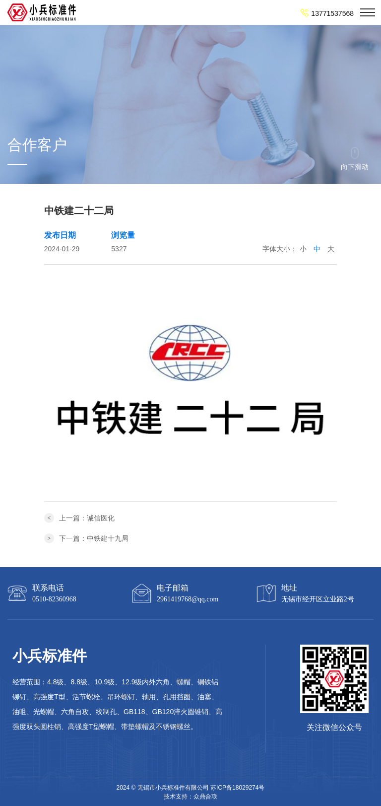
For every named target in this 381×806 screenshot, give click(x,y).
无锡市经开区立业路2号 (317, 599)
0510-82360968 (54, 599)
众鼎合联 (205, 796)
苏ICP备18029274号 (237, 787)
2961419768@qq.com (188, 599)
